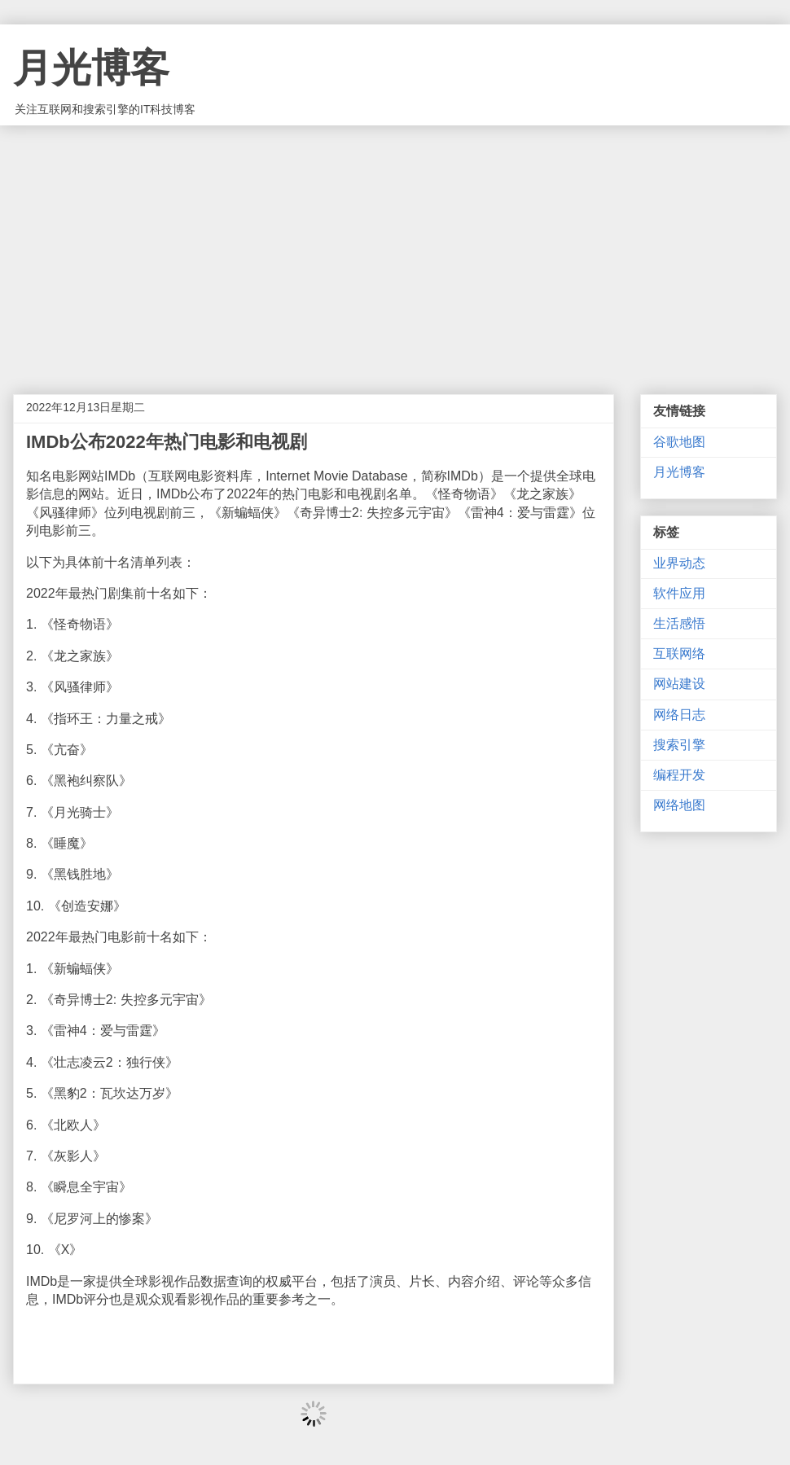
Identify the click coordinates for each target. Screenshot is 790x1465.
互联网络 (679, 653)
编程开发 (679, 775)
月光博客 (91, 68)
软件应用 (679, 593)
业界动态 (679, 563)
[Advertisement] (395, 248)
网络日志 (679, 715)
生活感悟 (679, 623)
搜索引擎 (679, 745)
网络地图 (679, 805)
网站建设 (679, 684)
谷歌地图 (679, 442)
